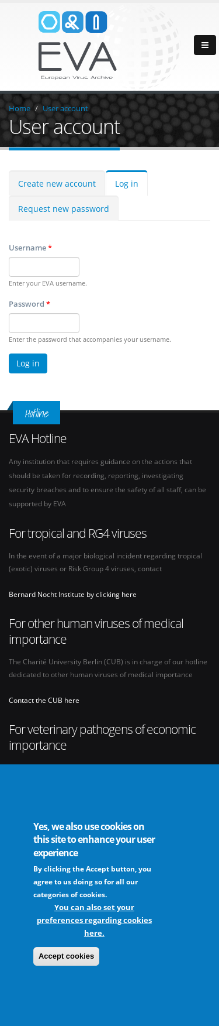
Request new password (63, 208)
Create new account (57, 183)
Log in (126, 183)
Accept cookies (66, 957)
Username (30, 247)
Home (19, 108)
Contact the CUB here (44, 700)
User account (65, 108)
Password (29, 303)
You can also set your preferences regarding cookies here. (94, 921)
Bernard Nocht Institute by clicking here (73, 594)
